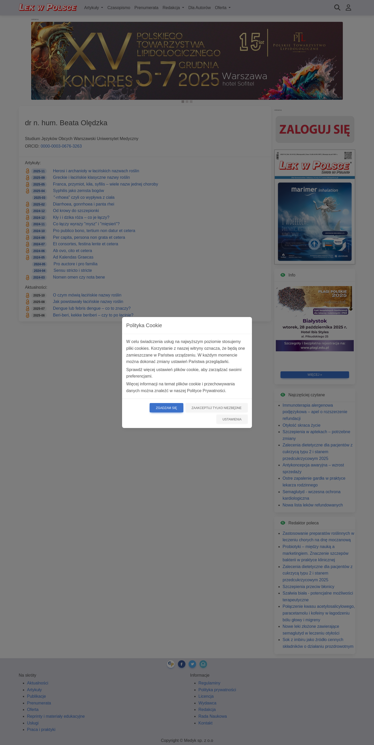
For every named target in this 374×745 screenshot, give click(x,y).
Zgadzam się (166, 408)
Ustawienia (232, 419)
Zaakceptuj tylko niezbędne (217, 408)
